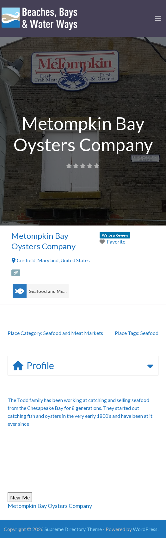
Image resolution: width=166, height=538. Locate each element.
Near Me (20, 497)
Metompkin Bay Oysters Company (50, 505)
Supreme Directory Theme (74, 529)
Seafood (149, 333)
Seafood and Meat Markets (49, 291)
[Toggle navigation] (158, 18)
